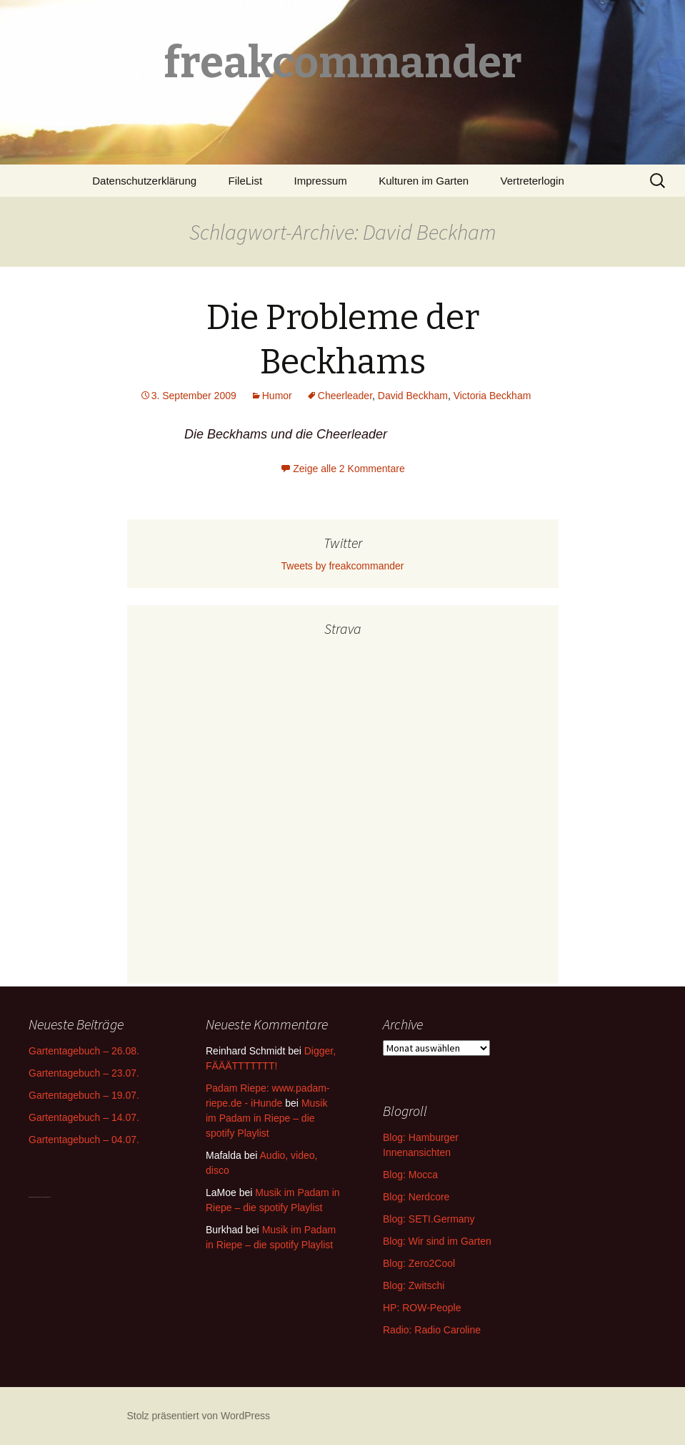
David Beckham (413, 395)
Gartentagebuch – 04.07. (84, 1139)
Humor (277, 395)
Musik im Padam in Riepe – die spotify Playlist (266, 1118)
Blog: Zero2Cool (419, 1263)
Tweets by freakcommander (342, 566)
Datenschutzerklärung (144, 181)
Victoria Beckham (492, 395)
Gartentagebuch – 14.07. (84, 1117)
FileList (246, 181)
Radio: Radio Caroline (432, 1330)
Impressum (320, 181)
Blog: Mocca (410, 1174)
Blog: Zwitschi (413, 1285)
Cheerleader (345, 395)
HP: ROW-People (422, 1307)
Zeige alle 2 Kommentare (348, 468)
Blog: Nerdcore (416, 1196)
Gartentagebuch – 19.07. (84, 1095)
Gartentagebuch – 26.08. (84, 1051)
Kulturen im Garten (424, 181)
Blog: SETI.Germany (428, 1219)
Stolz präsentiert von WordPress (199, 1415)
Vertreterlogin (532, 181)
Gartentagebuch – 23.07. (84, 1073)
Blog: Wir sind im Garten (437, 1241)
